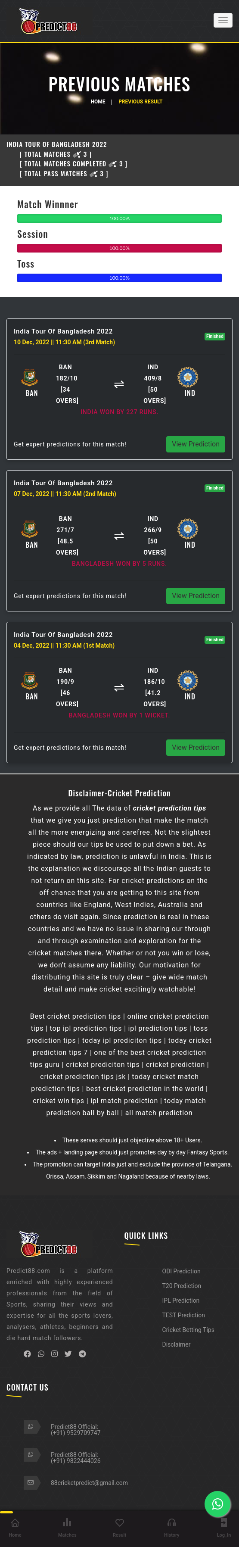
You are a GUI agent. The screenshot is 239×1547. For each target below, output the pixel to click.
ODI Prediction (181, 1271)
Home (97, 102)
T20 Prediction (182, 1285)
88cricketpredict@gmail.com (89, 1482)
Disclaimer (176, 1344)
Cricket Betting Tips (188, 1329)
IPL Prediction (181, 1300)
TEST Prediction (183, 1315)
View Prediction (196, 444)
